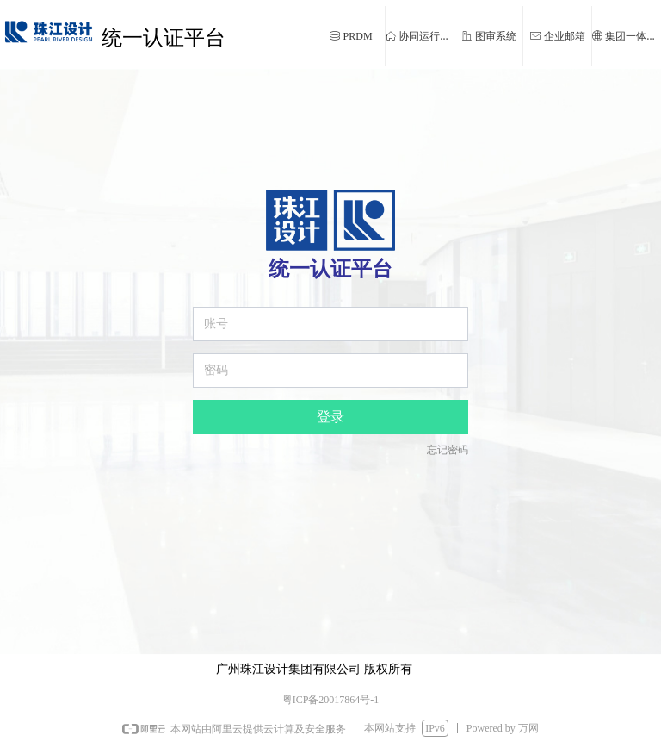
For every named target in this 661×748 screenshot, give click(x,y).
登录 (330, 416)
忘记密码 (447, 450)
